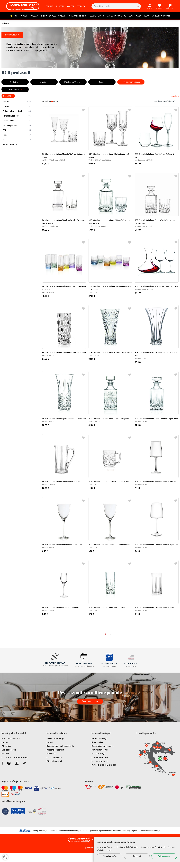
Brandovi (5, 762)
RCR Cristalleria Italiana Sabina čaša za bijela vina (110, 551)
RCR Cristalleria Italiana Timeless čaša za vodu (155, 617)
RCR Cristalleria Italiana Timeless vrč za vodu (61, 485)
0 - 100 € (14, 82)
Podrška (81, 6)
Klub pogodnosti (8, 759)
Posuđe (23, 16)
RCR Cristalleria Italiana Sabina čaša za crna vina (63, 551)
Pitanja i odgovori (54, 770)
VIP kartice (6, 755)
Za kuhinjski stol (116, 16)
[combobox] (166, 101)
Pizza (138, 16)
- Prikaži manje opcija (131, 82)
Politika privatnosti (99, 766)
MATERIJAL (14, 89)
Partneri (4, 751)
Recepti (60, 6)
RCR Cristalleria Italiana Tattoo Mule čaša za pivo (110, 485)
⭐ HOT (13, 16)
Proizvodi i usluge (99, 747)
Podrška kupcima (54, 766)
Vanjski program (161, 16)
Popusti (49, 6)
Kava (146, 16)
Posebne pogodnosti (55, 759)
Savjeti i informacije (55, 747)
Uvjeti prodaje (97, 751)
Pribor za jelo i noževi (53, 16)
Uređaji (34, 16)
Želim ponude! (88, 710)
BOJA (101, 82)
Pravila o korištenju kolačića (103, 774)
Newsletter (51, 762)
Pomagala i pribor (77, 16)
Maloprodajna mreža (10, 747)
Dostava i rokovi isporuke (102, 755)
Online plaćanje (98, 762)
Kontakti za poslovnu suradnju (14, 766)
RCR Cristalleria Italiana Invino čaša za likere (61, 617)
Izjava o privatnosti (99, 770)
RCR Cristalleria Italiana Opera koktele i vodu (108, 617)
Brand (43, 82)
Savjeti (70, 6)
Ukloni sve (175, 96)
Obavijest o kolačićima (164, 847)
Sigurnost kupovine (99, 759)
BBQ (131, 16)
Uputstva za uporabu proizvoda (60, 755)
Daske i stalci (97, 16)
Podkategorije (72, 82)
